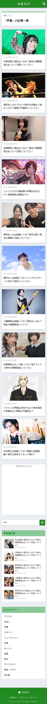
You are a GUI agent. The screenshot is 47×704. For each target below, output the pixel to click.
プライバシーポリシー (28, 698)
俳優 (6, 654)
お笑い (7, 622)
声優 (6, 627)
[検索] (42, 522)
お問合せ (13, 698)
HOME (23, 692)
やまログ (24, 4)
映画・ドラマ (10, 670)
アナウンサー (10, 664)
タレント (8, 648)
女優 (6, 643)
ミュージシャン (11, 638)
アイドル (8, 616)
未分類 (7, 675)
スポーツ (8, 632)
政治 (6, 659)
